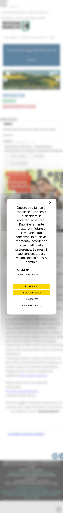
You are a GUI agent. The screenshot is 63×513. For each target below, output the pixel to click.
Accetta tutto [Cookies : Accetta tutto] (31, 286)
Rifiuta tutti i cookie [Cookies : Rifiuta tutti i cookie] (31, 292)
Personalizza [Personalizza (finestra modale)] (31, 299)
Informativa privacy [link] (31, 305)
